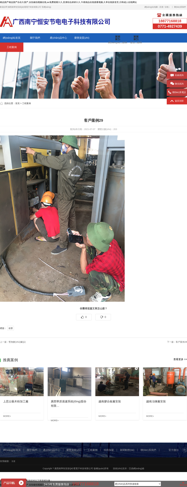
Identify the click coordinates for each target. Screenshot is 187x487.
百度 (161, 7)
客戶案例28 (181, 342)
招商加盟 (35, 47)
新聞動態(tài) (58, 47)
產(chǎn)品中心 (58, 37)
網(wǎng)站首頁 (11, 37)
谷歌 (167, 7)
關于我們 (35, 37)
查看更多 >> (180, 359)
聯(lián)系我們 (180, 7)
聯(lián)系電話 (177, 92)
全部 (10, 328)
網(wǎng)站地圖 (151, 7)
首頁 (17, 103)
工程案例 (12, 47)
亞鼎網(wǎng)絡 (136, 468)
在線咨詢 (177, 75)
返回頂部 (177, 101)
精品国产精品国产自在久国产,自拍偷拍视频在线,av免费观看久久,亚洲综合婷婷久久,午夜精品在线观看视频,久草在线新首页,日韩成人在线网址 (68, 2)
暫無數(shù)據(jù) (17, 342)
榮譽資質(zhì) (81, 37)
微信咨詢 (177, 84)
